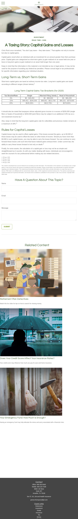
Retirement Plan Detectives (14, 299)
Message (5, 208)
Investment (38, 508)
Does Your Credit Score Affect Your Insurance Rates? (27, 358)
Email (4, 196)
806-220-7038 (41, 487)
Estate (39, 510)
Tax (39, 515)
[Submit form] (7, 226)
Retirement (38, 506)
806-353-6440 (41, 484)
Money (39, 517)
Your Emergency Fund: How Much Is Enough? (23, 418)
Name (4, 183)
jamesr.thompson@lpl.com (39, 500)
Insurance (39, 512)
